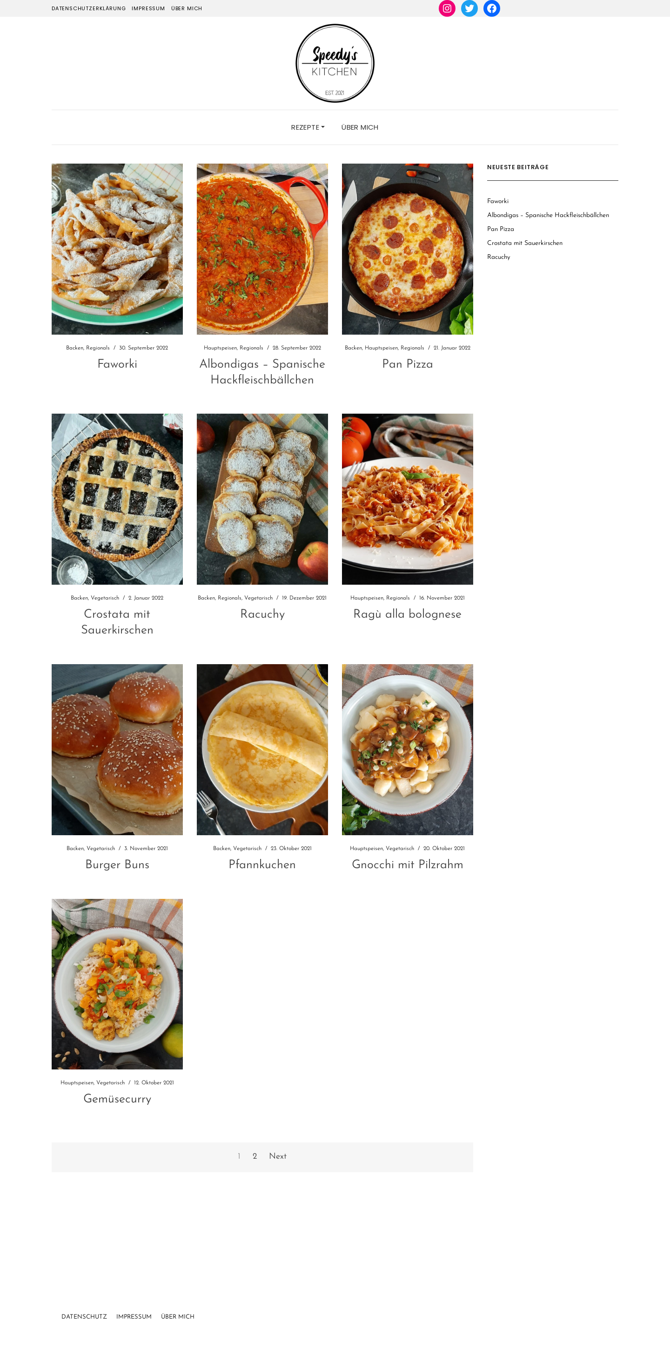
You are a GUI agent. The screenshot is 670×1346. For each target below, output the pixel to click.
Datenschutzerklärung (89, 8)
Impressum (148, 8)
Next (278, 1156)
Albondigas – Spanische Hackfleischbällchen (548, 215)
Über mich (186, 8)
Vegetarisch (105, 598)
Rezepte (308, 127)
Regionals (98, 348)
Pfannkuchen (262, 865)
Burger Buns (117, 865)
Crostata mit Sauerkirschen (525, 243)
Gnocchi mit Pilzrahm (407, 865)
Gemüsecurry (117, 1099)
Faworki (117, 364)
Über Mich (177, 1317)
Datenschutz (84, 1317)
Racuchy (262, 614)
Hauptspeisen (220, 348)
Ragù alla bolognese (407, 614)
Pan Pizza (407, 364)
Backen (74, 348)
